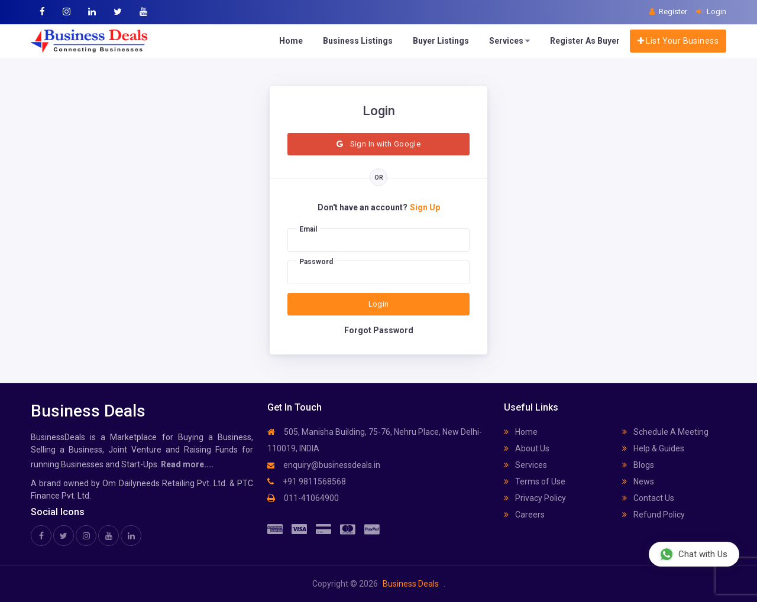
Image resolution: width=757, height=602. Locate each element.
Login (378, 304)
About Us (526, 448)
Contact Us (648, 498)
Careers (524, 514)
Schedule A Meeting (665, 432)
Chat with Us (693, 554)
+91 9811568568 (306, 481)
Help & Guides (653, 448)
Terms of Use (534, 481)
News (638, 481)
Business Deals (411, 583)
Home (291, 40)
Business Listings (358, 40)
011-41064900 (303, 498)
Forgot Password (378, 330)
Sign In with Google (378, 143)
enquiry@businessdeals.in (323, 465)
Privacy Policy (535, 498)
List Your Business (678, 40)
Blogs (638, 465)
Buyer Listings (441, 40)
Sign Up (425, 207)
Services (509, 41)
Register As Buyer (585, 40)
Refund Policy (653, 514)
